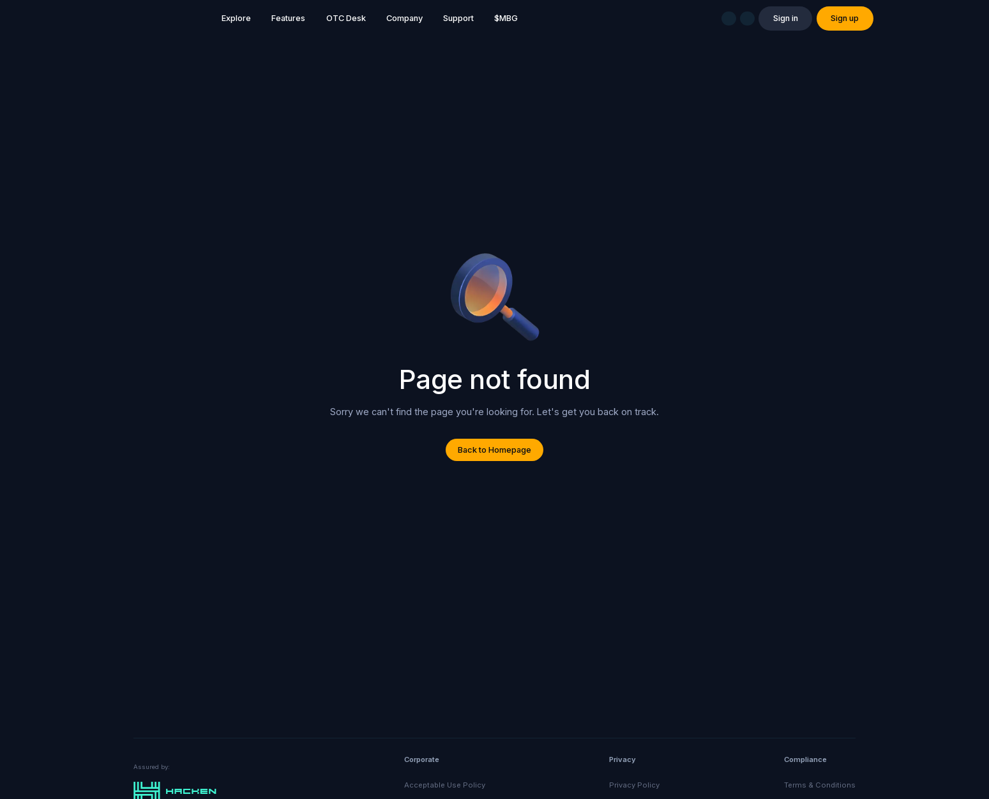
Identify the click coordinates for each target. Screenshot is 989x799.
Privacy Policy (634, 785)
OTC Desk (346, 18)
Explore (236, 18)
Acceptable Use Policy (444, 785)
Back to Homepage (494, 450)
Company (404, 18)
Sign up (845, 18)
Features (288, 18)
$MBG (506, 18)
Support (458, 18)
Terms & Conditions (820, 785)
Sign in (785, 18)
